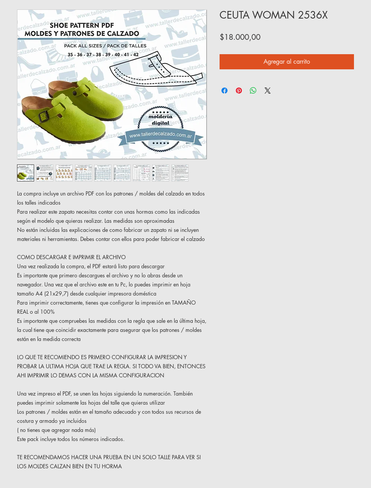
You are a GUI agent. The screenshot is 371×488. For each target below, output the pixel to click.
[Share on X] (267, 90)
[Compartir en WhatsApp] (253, 90)
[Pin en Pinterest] (238, 90)
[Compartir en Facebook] (224, 90)
